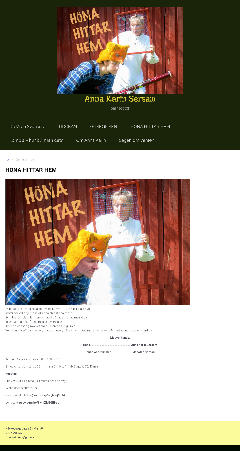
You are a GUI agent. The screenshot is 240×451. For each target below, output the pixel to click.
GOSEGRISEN (103, 126)
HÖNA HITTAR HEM (150, 126)
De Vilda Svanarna (27, 126)
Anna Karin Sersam (120, 99)
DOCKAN (68, 126)
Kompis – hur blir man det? (36, 140)
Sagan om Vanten (136, 140)
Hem (7, 159)
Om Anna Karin (91, 140)
